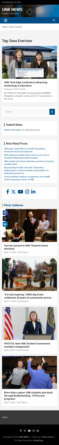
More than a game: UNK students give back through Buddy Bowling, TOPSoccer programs (28, 395)
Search (52, 112)
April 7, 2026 (9, 402)
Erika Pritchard (22, 350)
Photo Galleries (13, 205)
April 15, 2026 (10, 252)
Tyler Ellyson (23, 252)
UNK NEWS (12, 9)
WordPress (38, 440)
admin (23, 89)
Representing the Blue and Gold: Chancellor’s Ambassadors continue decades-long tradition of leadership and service (26, 170)
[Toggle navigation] (5, 20)
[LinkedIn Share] (5, 224)
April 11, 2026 (10, 301)
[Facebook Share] (5, 212)
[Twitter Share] (5, 218)
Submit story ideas (12, 130)
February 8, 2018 (11, 89)
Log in (5, 417)
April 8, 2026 (9, 350)
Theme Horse (47, 437)
